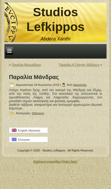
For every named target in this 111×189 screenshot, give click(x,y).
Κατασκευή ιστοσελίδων (47, 161)
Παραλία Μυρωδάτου (26, 65)
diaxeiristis (80, 84)
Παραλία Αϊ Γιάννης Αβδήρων (79, 65)
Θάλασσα (38, 113)
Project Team (69, 161)
